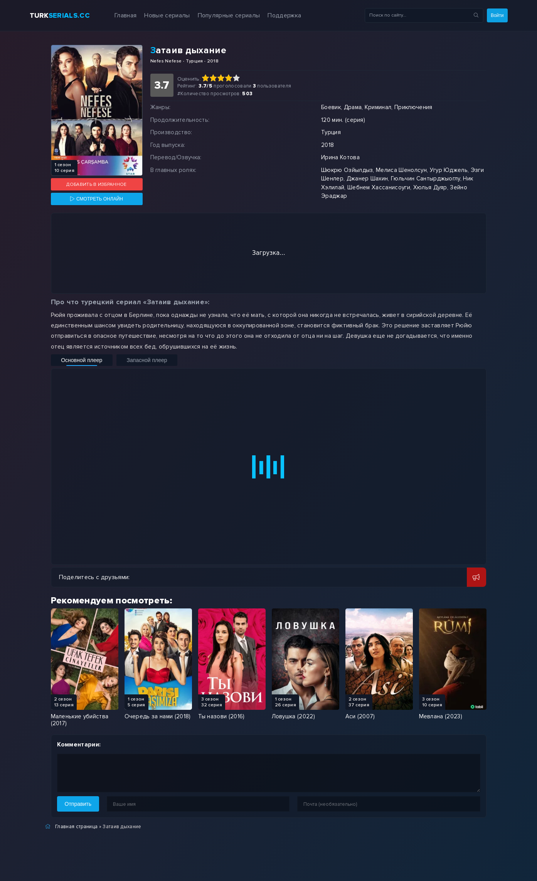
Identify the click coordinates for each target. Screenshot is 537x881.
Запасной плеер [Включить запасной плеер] (128, 360)
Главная (116, 15)
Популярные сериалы (219, 15)
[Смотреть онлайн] (97, 199)
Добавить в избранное (96, 184)
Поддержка (275, 15)
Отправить (78, 804)
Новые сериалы (157, 15)
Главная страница (76, 827)
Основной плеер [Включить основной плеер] (75, 360)
